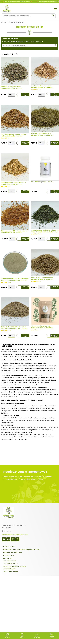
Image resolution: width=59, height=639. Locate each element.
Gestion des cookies (10, 572)
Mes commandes (9, 561)
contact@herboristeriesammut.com (15, 535)
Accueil (3, 22)
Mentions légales (9, 569)
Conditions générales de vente (14, 566)
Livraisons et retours (10, 564)
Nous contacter (9, 556)
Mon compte (7, 558)
